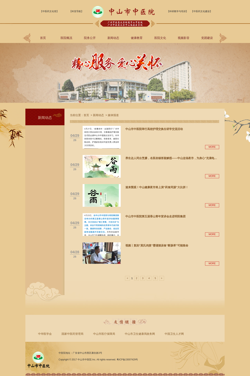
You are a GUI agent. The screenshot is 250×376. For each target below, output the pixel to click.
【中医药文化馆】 (49, 11)
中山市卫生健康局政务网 (140, 333)
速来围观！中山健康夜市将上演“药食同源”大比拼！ (156, 187)
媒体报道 (113, 115)
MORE (212, 147)
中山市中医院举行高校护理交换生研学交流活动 (154, 129)
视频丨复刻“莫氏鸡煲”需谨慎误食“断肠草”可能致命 (156, 245)
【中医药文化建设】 (201, 11)
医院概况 (66, 37)
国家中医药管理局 (72, 333)
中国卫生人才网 (174, 333)
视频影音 (183, 37)
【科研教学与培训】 (177, 11)
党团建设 (207, 37)
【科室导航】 (76, 11)
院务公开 (90, 37)
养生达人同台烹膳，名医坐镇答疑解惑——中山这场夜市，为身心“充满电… (171, 158)
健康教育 (137, 37)
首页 (43, 37)
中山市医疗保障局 (104, 333)
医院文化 (160, 37)
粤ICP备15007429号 (127, 359)
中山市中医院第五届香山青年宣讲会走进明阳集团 (155, 216)
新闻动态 (113, 37)
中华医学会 (45, 333)
